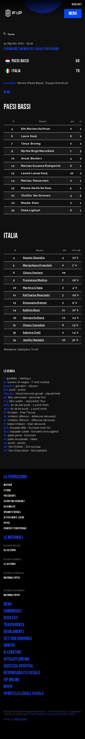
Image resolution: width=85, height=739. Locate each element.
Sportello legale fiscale (24, 693)
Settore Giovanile (18, 638)
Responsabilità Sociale (22, 673)
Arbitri (9, 645)
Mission (8, 485)
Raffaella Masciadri (36, 295)
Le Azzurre (10, 564)
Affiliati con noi (16, 659)
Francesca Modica (35, 280)
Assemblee (10, 506)
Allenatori (12, 652)
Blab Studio (21, 719)
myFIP (8, 686)
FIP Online (11, 680)
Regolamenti (14, 631)
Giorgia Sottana (33, 317)
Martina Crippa (33, 287)
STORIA (7, 490)
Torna (9, 34)
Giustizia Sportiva (18, 666)
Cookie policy (37, 714)
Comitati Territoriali (15, 528)
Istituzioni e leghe (14, 517)
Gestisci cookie (67, 714)
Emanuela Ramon (35, 302)
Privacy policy (52, 714)
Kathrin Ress (31, 310)
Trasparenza (14, 625)
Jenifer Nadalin (33, 340)
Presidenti (9, 496)
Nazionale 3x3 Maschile (14, 573)
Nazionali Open (11, 577)
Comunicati (12, 611)
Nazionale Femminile (12, 559)
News (8, 604)
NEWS (7, 92)
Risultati (11, 618)
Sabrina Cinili (32, 332)
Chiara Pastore (33, 272)
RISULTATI (76, 4)
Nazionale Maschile (12, 545)
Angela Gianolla (34, 257)
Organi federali (12, 512)
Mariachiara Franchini (37, 265)
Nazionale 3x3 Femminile (14, 590)
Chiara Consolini (34, 325)
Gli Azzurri (10, 550)
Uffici (7, 523)
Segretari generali (14, 501)
